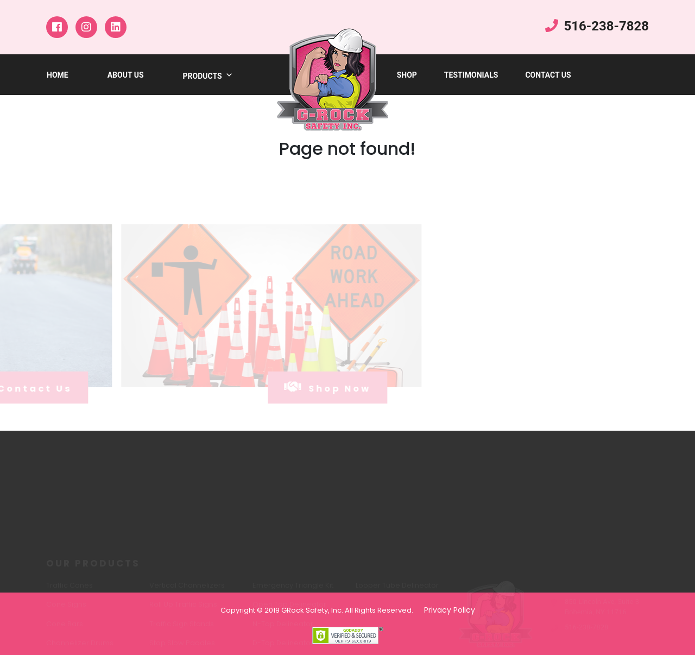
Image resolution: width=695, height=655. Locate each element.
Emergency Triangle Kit (292, 588)
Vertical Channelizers (187, 588)
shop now (312, 387)
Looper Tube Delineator (397, 588)
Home (57, 75)
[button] (227, 76)
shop (407, 75)
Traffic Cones (69, 588)
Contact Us (548, 75)
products (208, 76)
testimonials (471, 75)
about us (126, 75)
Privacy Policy (449, 609)
